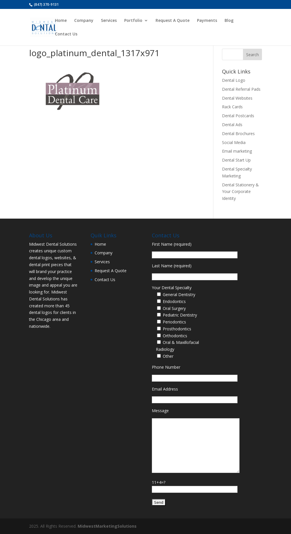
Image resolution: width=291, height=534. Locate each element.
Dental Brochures (238, 133)
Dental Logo (233, 80)
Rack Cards (232, 106)
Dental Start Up (236, 160)
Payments (207, 20)
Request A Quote (172, 20)
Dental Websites (237, 98)
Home (61, 20)
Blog (229, 20)
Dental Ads (232, 124)
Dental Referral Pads (241, 89)
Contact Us (66, 34)
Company (83, 20)
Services (109, 20)
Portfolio (133, 20)
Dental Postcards (238, 115)
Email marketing (237, 151)
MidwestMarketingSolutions (107, 526)
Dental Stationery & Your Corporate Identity (240, 191)
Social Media (234, 142)
